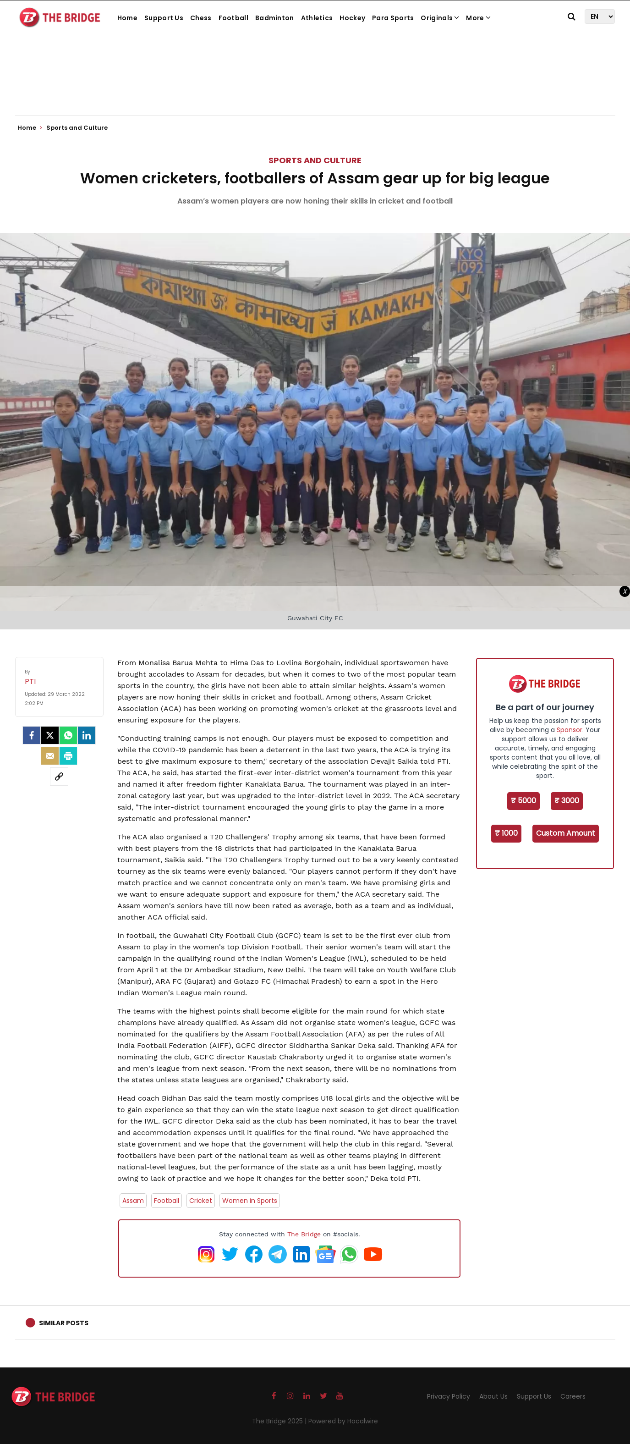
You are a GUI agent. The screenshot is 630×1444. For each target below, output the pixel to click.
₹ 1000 (506, 833)
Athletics (317, 17)
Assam (133, 1200)
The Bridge (304, 1234)
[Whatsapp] (68, 735)
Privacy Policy (448, 1396)
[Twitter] (50, 735)
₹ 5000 (523, 800)
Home (127, 17)
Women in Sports (249, 1200)
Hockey (352, 17)
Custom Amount (565, 833)
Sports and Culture (315, 160)
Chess (201, 17)
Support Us (163, 17)
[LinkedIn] (86, 735)
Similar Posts (63, 1323)
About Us (493, 1396)
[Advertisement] (315, 87)
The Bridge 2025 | (280, 1421)
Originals (440, 17)
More (478, 17)
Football (233, 17)
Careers (573, 1396)
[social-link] (59, 776)
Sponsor (569, 729)
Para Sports (393, 17)
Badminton (274, 17)
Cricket (200, 1200)
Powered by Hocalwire (343, 1421)
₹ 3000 (566, 800)
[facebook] (31, 735)
